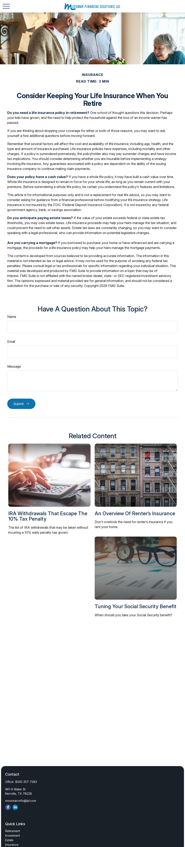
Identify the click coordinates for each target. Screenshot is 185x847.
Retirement (12, 831)
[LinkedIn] (15, 807)
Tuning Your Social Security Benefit (135, 606)
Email (11, 341)
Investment (12, 835)
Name (11, 317)
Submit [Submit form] (18, 404)
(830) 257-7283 (26, 782)
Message (14, 366)
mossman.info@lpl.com (20, 800)
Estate (9, 840)
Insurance (11, 844)
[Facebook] (8, 807)
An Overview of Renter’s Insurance (135, 513)
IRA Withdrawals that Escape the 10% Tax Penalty (47, 516)
